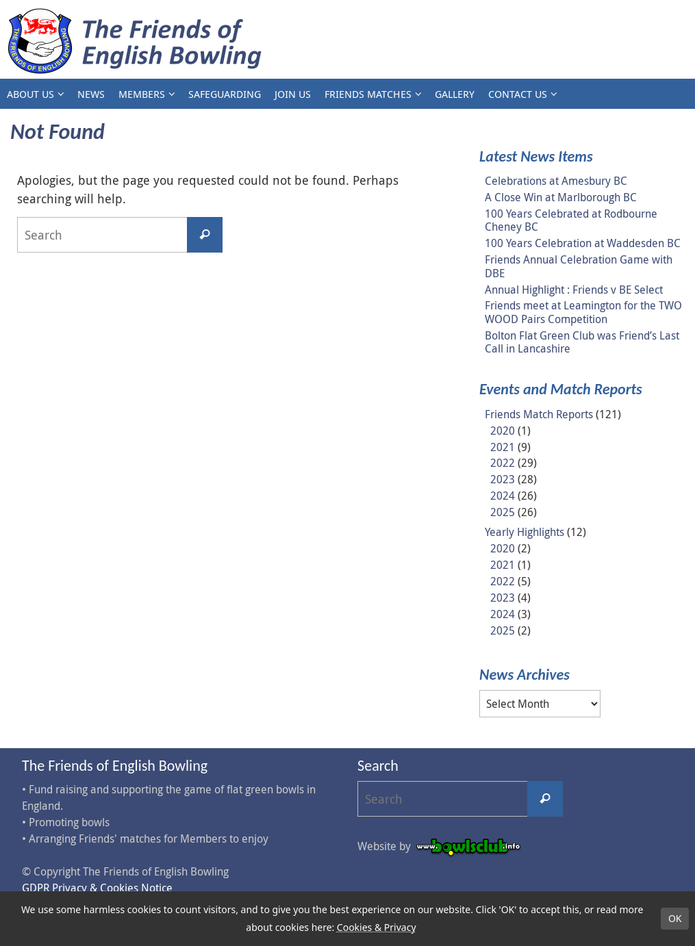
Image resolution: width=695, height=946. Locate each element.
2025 (502, 512)
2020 (502, 430)
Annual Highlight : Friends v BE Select (574, 289)
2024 (502, 495)
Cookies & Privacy (376, 927)
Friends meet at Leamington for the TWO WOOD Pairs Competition (583, 312)
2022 (502, 462)
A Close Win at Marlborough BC (561, 197)
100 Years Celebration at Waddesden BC (583, 243)
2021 (502, 447)
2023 (502, 479)
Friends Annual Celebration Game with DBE (578, 266)
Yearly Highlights (524, 531)
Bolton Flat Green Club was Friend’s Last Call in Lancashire (582, 342)
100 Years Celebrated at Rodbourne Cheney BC (571, 220)
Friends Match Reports (539, 414)
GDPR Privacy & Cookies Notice (97, 887)
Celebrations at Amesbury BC (556, 180)
